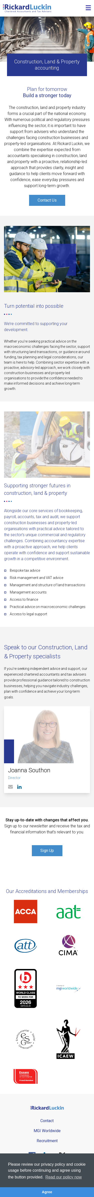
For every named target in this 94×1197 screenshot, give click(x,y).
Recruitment (47, 1140)
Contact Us (47, 200)
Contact (47, 1120)
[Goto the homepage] (27, 8)
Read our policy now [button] (63, 1177)
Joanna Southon (29, 770)
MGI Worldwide (47, 1130)
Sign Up (47, 850)
